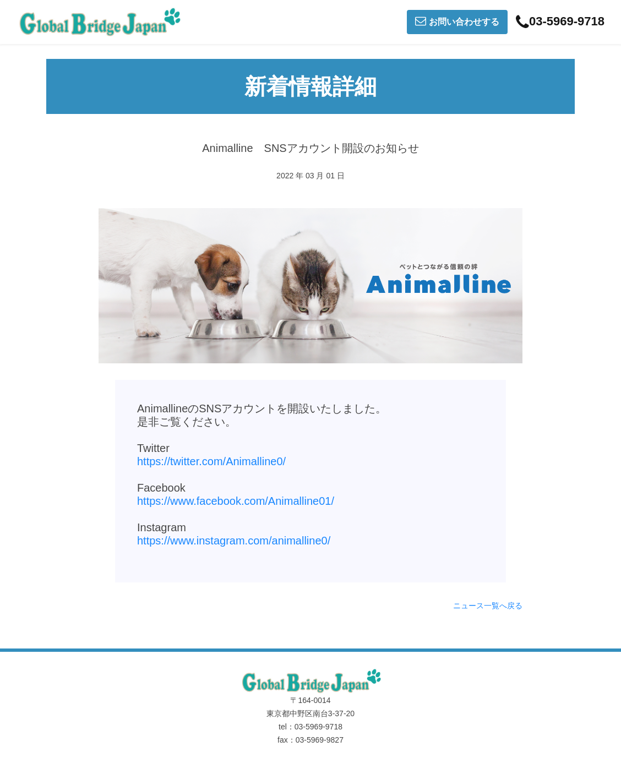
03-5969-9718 (560, 22)
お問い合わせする (457, 20)
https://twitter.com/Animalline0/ (211, 461)
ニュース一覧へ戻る (487, 605)
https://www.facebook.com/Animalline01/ (235, 501)
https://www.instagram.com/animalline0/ (233, 541)
